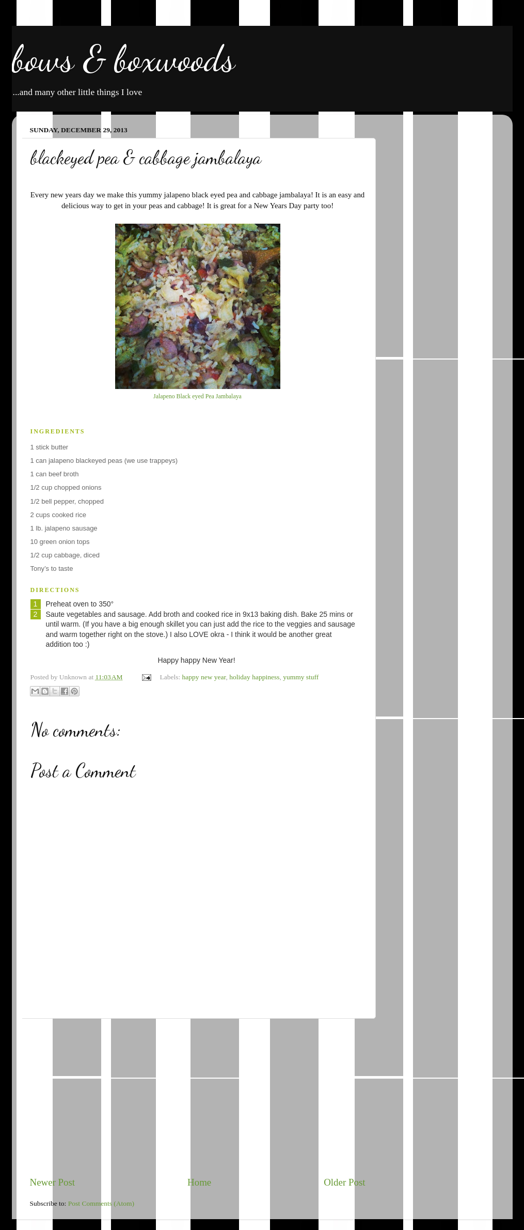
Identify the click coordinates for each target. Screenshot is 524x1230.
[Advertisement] (197, 1097)
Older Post (344, 1182)
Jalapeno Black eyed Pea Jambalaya (197, 396)
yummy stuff (301, 677)
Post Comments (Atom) (101, 1203)
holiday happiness (254, 677)
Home (199, 1182)
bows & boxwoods (123, 59)
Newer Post (52, 1182)
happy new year (204, 677)
